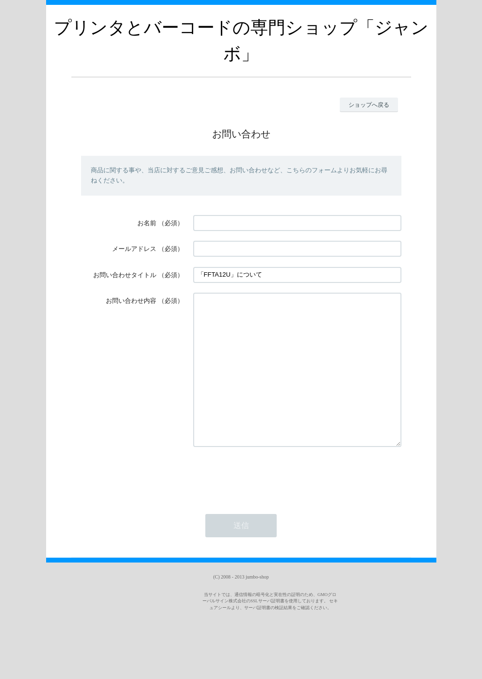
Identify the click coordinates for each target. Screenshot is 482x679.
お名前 (146, 223)
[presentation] (267, 505)
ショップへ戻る (369, 104)
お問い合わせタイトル (124, 275)
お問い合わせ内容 (131, 300)
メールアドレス (134, 248)
